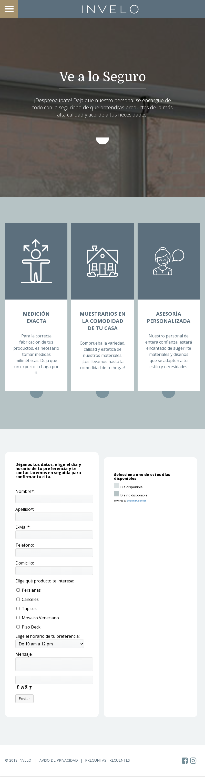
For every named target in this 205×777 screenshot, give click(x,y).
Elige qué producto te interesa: (44, 581)
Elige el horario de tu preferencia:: (47, 636)
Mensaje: (24, 654)
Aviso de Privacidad (58, 760)
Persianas (28, 590)
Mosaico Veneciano (37, 618)
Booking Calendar (136, 500)
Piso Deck (28, 627)
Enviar (24, 698)
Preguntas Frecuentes (107, 760)
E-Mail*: (22, 527)
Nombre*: (25, 491)
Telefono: (24, 545)
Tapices (26, 608)
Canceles (27, 599)
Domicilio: (24, 563)
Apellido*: (24, 509)
